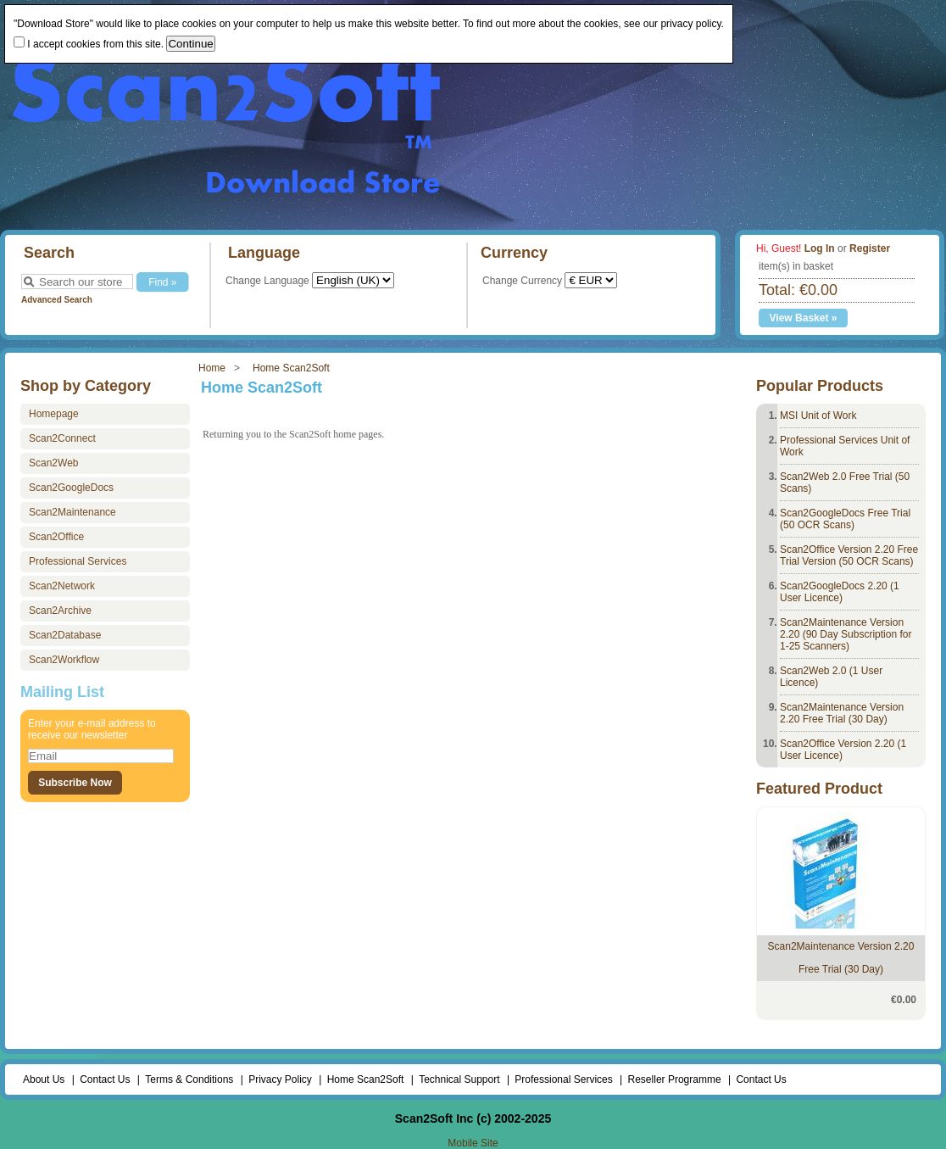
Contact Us (105, 1079)
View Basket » (803, 318)
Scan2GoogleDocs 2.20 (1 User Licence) (839, 592)
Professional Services (77, 561)
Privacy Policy (280, 1079)
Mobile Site (473, 1143)
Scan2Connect (62, 438)
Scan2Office (56, 537)
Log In (819, 248)
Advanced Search (56, 299)
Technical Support (459, 1079)
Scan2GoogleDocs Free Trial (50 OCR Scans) (845, 519)
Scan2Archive (60, 610)
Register (869, 248)
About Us (43, 1079)
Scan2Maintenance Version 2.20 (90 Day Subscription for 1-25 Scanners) (845, 634)
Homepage (54, 414)
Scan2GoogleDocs (71, 488)
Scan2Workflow (64, 660)
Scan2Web (53, 463)
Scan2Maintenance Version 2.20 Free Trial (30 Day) (842, 713)
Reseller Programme (674, 1079)
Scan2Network (62, 586)
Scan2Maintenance (72, 512)
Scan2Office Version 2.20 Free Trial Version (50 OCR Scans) (849, 555)
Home (211, 368)
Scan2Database (65, 635)
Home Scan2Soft (291, 368)
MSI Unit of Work (818, 415)
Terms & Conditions (189, 1079)
